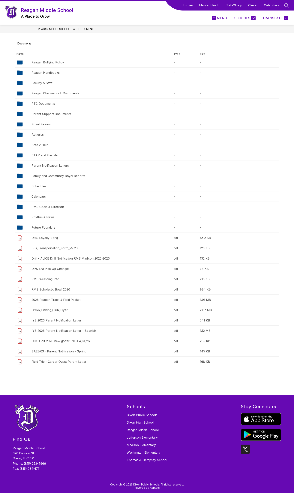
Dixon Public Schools (142, 415)
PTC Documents (43, 103)
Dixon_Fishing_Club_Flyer (50, 310)
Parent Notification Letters (50, 165)
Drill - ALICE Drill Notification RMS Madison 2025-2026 (71, 258)
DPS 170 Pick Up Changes (50, 269)
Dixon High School (140, 422)
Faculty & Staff (42, 83)
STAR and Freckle (45, 155)
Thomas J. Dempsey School (147, 460)
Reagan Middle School (54, 29)
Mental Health (209, 5)
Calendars (271, 5)
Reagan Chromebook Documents (55, 93)
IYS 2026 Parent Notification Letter (56, 320)
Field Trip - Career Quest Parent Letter (59, 362)
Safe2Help (234, 5)
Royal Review (41, 124)
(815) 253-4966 (35, 463)
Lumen (188, 5)
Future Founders (43, 227)
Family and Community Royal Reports (58, 176)
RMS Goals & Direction (48, 207)
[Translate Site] (275, 18)
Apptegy (155, 487)
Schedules (39, 186)
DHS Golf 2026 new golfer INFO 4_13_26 (61, 341)
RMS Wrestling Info (45, 279)
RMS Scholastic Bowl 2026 (51, 289)
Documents (87, 29)
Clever (253, 5)
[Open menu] (219, 18)
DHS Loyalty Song (45, 238)
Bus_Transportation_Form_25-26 (55, 248)
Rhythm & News (43, 217)
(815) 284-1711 (30, 468)
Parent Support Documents (51, 114)
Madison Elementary (141, 445)
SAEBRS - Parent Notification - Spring (59, 351)
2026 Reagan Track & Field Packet (56, 300)
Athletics (38, 134)
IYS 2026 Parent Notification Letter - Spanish (64, 331)
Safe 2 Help (40, 145)
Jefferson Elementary (142, 437)
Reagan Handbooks (46, 73)
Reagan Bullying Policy (48, 62)
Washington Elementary (143, 452)
